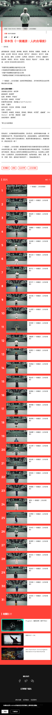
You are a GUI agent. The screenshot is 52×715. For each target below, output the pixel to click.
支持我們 (41, 2)
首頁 (5, 29)
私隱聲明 (34, 700)
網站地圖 (18, 700)
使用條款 (26, 700)
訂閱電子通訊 (26, 689)
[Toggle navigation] (49, 2)
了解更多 (15, 711)
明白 (5, 711)
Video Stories (12, 29)
